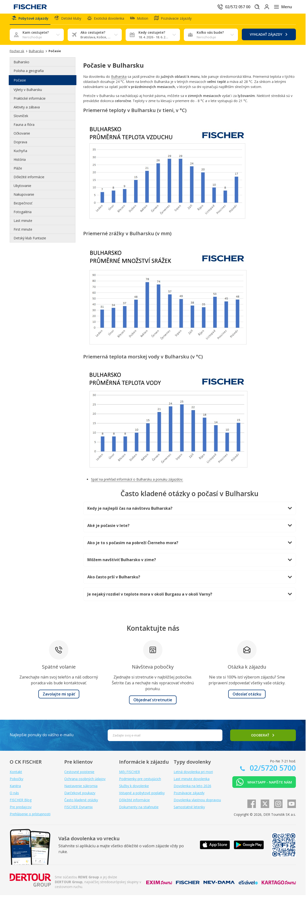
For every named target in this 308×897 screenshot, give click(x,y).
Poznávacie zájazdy (189, 794)
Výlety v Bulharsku (28, 91)
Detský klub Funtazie (30, 240)
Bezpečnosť (23, 205)
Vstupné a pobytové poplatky (142, 794)
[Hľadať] (249, 7)
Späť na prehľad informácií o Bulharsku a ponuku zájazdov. (137, 481)
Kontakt (16, 773)
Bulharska (119, 78)
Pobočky (16, 780)
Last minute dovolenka (192, 780)
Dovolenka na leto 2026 (192, 787)
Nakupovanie (24, 196)
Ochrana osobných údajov (84, 780)
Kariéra (15, 787)
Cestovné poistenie (79, 773)
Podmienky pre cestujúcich (140, 780)
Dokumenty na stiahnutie (139, 809)
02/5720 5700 (272, 770)
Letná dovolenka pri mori (193, 773)
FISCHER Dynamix (78, 809)
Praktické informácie (30, 100)
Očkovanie (22, 135)
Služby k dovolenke (134, 787)
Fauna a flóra (24, 126)
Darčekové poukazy (79, 794)
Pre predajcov (21, 809)
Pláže (18, 170)
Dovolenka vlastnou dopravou (197, 802)
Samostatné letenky (189, 809)
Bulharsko (21, 64)
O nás (14, 794)
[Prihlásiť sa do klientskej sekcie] (263, 7)
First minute (23, 231)
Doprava (20, 144)
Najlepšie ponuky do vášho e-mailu (41, 736)
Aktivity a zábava (27, 109)
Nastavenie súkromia (80, 787)
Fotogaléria (23, 213)
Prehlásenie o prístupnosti (30, 816)
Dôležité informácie (29, 179)
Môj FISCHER (129, 773)
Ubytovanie (22, 187)
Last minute (23, 222)
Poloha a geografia (29, 72)
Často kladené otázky (81, 802)
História (20, 161)
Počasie (20, 82)
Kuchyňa (20, 152)
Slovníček (21, 117)
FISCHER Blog (21, 802)
